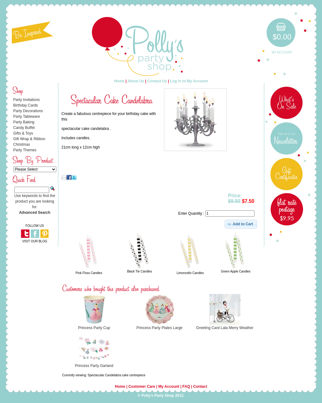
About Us (136, 81)
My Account (282, 52)
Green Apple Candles (235, 271)
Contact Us (157, 81)
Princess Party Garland (94, 366)
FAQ (186, 386)
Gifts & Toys (23, 133)
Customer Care (141, 386)
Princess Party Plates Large (159, 328)
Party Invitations (26, 100)
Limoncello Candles (190, 273)
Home (119, 81)
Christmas (21, 144)
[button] (241, 224)
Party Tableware (26, 116)
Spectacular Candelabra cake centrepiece (117, 375)
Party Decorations (28, 111)
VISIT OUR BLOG (34, 241)
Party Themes (24, 150)
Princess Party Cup (94, 328)
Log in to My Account (189, 81)
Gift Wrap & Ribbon (29, 139)
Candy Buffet (24, 128)
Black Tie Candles (139, 271)
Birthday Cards (25, 105)
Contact (200, 386)
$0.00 (282, 37)
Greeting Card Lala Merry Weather (225, 328)
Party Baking (24, 122)
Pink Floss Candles (89, 273)
